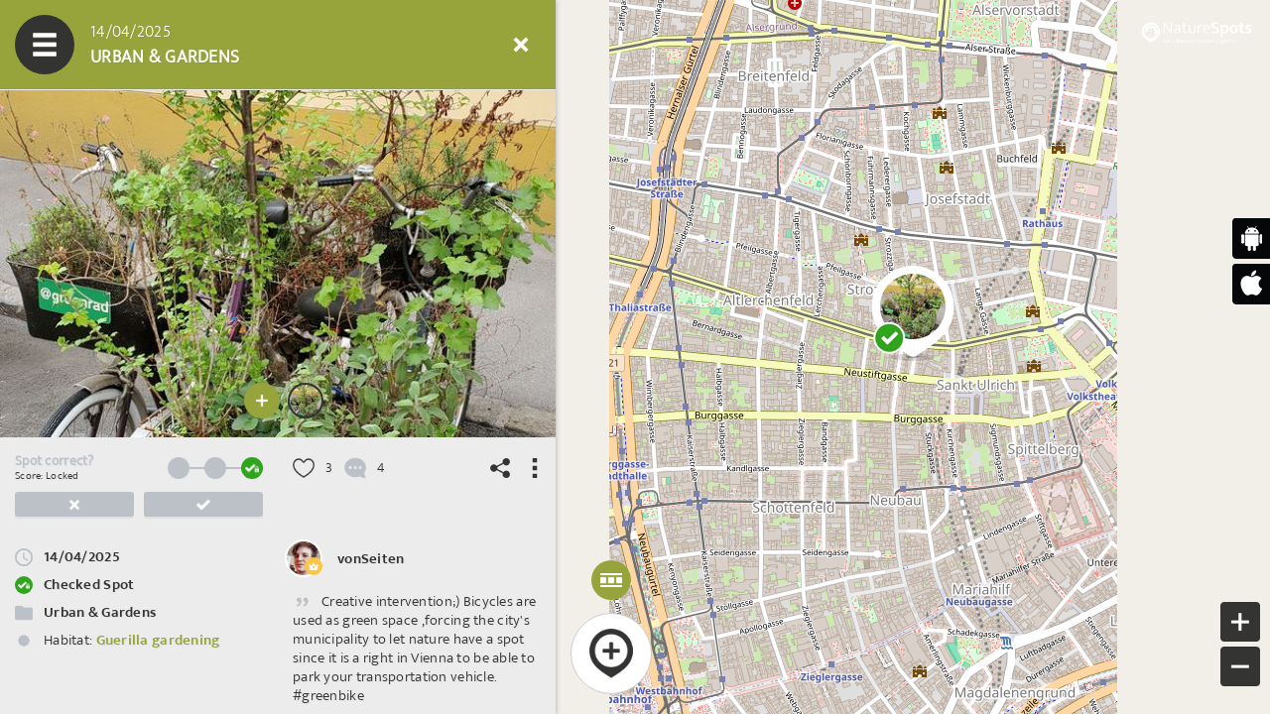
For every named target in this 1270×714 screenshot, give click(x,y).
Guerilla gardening (158, 640)
